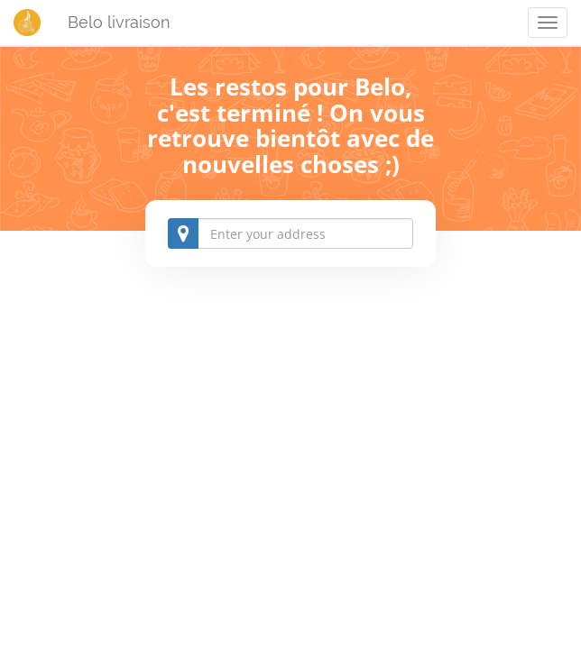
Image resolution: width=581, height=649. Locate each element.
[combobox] (290, 233)
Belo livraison (119, 22)
